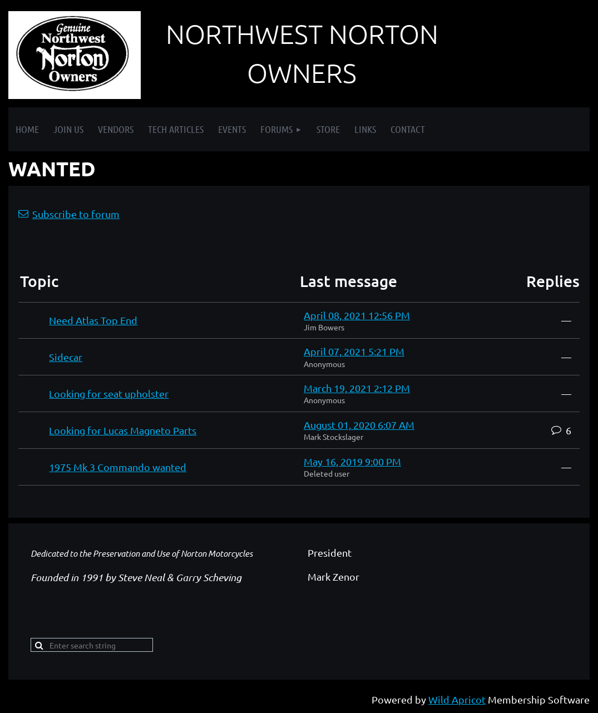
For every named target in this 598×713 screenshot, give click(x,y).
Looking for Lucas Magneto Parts (122, 430)
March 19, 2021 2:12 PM (357, 388)
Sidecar (65, 357)
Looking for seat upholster (109, 393)
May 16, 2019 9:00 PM (352, 461)
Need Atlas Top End (93, 320)
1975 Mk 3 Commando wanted (117, 467)
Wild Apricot (457, 699)
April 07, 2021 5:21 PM (354, 351)
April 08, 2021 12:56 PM (357, 315)
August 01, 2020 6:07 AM (359, 424)
